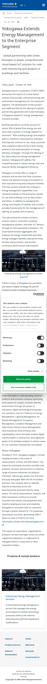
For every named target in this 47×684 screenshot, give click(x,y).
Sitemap (23, 676)
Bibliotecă (29, 645)
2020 (26, 17)
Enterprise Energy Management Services (23, 598)
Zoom (23, 277)
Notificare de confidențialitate (23, 674)
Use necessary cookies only (23, 387)
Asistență (29, 651)
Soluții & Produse (38, 17)
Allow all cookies (23, 379)
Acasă (9, 13)
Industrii (9, 639)
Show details (33, 371)
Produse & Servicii (12, 645)
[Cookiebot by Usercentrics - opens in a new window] (33, 294)
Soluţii (28, 639)
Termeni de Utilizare (23, 671)
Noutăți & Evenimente (23, 13)
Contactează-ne (32, 657)
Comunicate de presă (12, 17)
